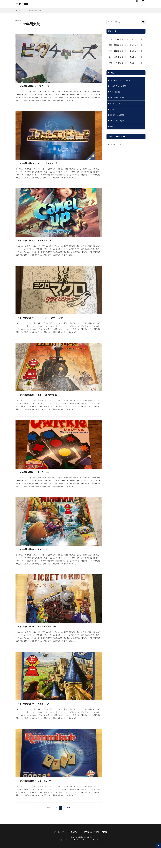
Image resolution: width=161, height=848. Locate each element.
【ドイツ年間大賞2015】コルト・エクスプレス (45, 394)
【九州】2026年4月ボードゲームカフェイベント (125, 57)
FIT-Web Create (76, 840)
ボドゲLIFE (22, 4)
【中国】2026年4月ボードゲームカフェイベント (125, 51)
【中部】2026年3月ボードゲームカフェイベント (125, 63)
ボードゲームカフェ (116, 104)
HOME (19, 10)
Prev (49, 808)
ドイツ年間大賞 (115, 92)
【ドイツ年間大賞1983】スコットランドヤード (45, 163)
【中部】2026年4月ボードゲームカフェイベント (125, 39)
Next (68, 808)
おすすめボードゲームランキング (121, 80)
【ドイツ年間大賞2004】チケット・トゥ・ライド (47, 626)
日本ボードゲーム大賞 (117, 122)
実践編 (111, 110)
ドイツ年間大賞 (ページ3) (33, 10)
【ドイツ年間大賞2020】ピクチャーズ (40, 85)
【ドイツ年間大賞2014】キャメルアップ (41, 240)
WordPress (97, 840)
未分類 (111, 128)
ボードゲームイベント (117, 98)
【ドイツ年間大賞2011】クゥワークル (40, 471)
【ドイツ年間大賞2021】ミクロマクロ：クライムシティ (51, 317)
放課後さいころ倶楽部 (117, 116)
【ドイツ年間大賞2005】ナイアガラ (38, 549)
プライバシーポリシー (116, 146)
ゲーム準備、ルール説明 (118, 86)
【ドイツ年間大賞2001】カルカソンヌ (40, 703)
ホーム (55, 832)
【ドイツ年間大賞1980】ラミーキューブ (41, 780)
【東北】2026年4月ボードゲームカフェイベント (125, 45)
